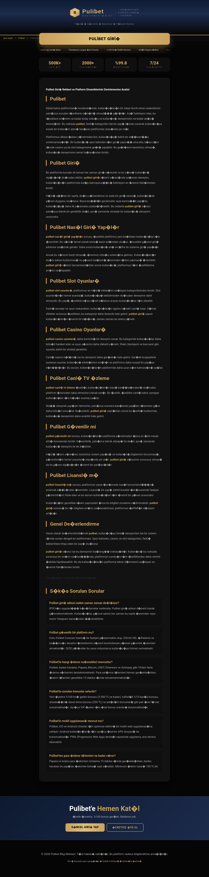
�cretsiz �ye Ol (125, 828)
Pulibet (21, 38)
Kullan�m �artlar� (132, 862)
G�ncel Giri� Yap (85, 828)
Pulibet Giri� (104, 39)
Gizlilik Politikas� (110, 862)
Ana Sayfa (8, 38)
